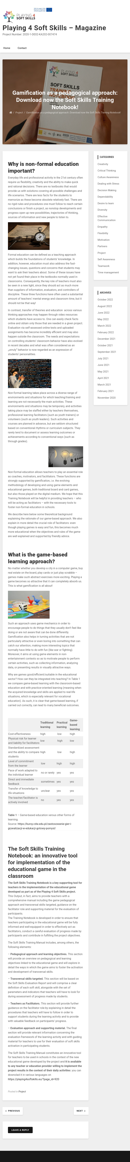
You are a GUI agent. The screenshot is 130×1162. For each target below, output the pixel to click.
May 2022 (103, 319)
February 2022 (106, 332)
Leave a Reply (20, 1130)
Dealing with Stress (108, 183)
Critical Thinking (107, 170)
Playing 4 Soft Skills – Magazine (54, 28)
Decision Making (107, 190)
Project (22, 1091)
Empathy (103, 226)
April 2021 (103, 378)
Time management (108, 272)
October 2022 (105, 299)
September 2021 (107, 351)
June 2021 (104, 365)
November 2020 (107, 397)
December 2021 (107, 338)
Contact (22, 48)
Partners (102, 246)
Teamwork (104, 266)
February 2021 (106, 391)
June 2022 (104, 312)
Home (6, 48)
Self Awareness (106, 259)
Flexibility (103, 233)
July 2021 (103, 358)
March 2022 (104, 325)
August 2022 (105, 306)
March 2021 (104, 384)
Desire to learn (106, 203)
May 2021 (103, 371)
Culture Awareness (108, 177)
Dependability (105, 196)
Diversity (102, 209)
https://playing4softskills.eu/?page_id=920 (33, 1079)
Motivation (104, 239)
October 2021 (105, 345)
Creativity (103, 164)
